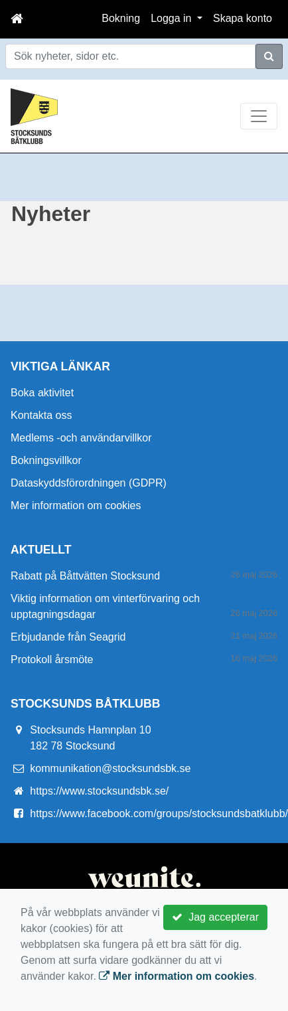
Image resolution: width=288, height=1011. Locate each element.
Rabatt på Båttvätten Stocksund (85, 576)
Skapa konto (242, 18)
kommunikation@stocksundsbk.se (110, 768)
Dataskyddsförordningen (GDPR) (89, 483)
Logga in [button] (172, 18)
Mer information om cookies (76, 505)
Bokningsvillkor (46, 460)
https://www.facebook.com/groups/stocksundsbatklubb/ (159, 813)
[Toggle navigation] (258, 116)
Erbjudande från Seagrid (68, 637)
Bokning (121, 18)
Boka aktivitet (42, 392)
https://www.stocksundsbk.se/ (99, 791)
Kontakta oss (41, 415)
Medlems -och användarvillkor (81, 437)
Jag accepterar (215, 917)
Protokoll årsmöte (52, 659)
